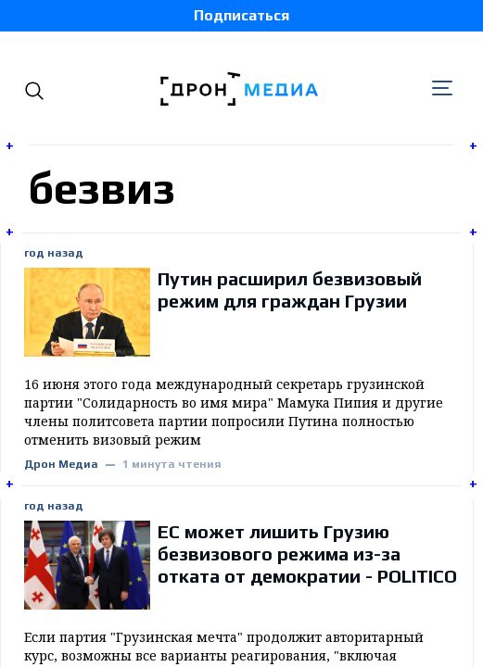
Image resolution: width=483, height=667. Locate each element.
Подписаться (241, 15)
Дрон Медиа (61, 465)
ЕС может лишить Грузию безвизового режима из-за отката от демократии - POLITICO (307, 553)
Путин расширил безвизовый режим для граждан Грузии (290, 289)
